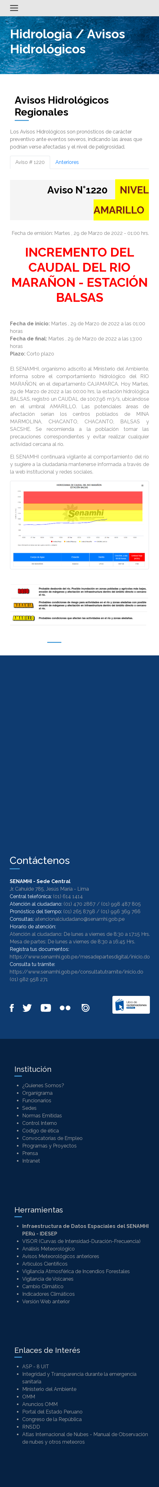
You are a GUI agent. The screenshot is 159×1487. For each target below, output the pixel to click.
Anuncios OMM (40, 1404)
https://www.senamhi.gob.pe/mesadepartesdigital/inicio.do (80, 957)
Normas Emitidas (42, 1116)
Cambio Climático (43, 1286)
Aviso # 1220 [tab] (30, 162)
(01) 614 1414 (68, 896)
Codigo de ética (40, 1131)
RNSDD (31, 1427)
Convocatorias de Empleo (52, 1138)
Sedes (29, 1108)
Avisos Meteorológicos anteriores (60, 1256)
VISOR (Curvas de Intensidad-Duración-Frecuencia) (81, 1241)
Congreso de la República (52, 1419)
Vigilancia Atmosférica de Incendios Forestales (76, 1271)
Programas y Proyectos (49, 1146)
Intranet (31, 1161)
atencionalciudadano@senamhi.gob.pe (80, 919)
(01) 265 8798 (79, 911)
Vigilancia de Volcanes (48, 1279)
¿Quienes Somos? (43, 1085)
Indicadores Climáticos (48, 1294)
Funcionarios (36, 1101)
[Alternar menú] (14, 8)
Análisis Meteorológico (48, 1249)
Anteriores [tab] (67, 162)
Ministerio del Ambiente (49, 1389)
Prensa (30, 1153)
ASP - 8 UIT (35, 1367)
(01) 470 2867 (79, 904)
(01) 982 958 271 (29, 979)
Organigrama (37, 1093)
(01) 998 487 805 (121, 904)
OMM (28, 1397)
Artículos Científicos (45, 1264)
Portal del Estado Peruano (52, 1412)
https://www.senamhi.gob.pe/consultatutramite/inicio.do (76, 972)
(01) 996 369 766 (121, 911)
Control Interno (39, 1123)
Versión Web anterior (46, 1302)
